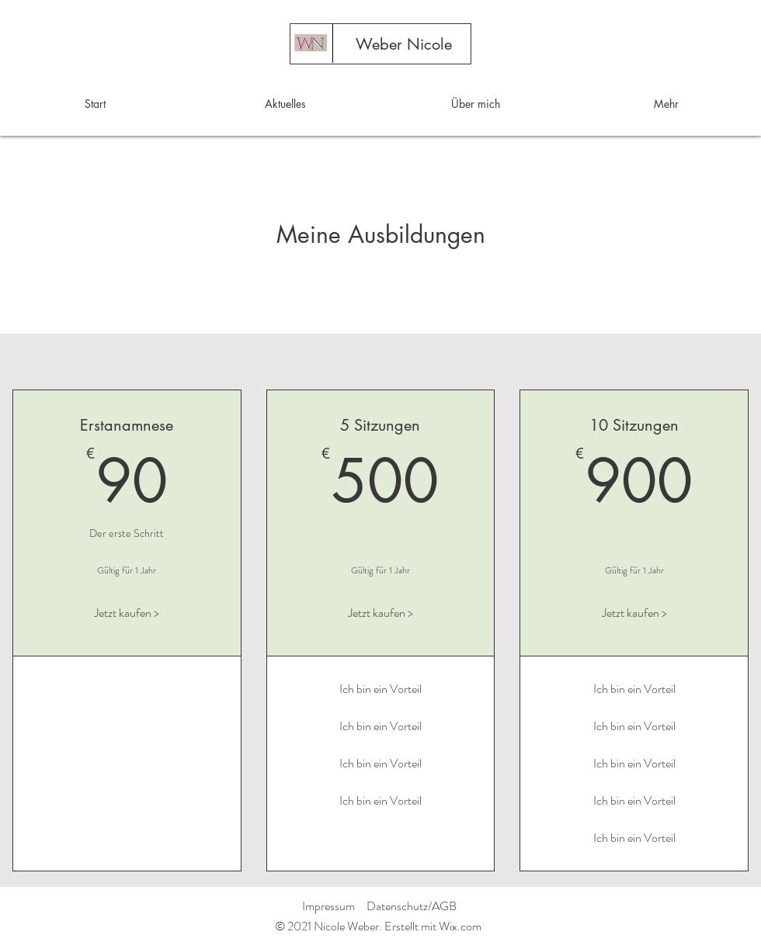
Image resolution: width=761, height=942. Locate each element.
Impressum (328, 906)
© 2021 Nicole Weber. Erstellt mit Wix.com (378, 926)
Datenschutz (397, 906)
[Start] (310, 44)
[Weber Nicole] (404, 44)
